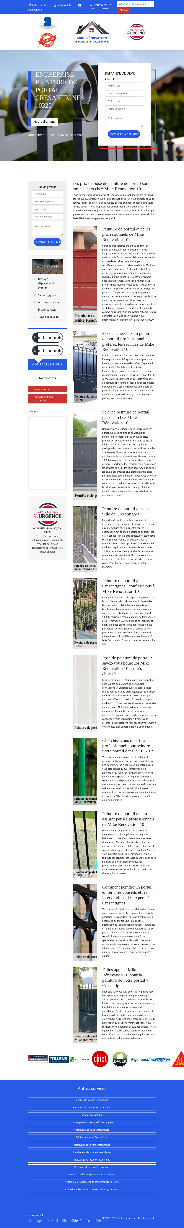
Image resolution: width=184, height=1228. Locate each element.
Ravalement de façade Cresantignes (92, 1152)
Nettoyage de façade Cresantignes (92, 1159)
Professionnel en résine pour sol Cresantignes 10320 (92, 1189)
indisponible (37, 5)
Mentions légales (147, 1218)
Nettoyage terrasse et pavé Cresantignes (92, 1122)
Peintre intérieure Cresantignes (92, 1137)
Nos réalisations (44, 122)
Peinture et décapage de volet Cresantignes (92, 1174)
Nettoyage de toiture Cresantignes (92, 1144)
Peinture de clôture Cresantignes (92, 1100)
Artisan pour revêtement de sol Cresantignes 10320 (92, 1182)
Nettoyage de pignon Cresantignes (92, 1167)
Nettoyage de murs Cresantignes (92, 1129)
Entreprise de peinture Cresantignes (92, 1107)
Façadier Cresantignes (92, 1115)
